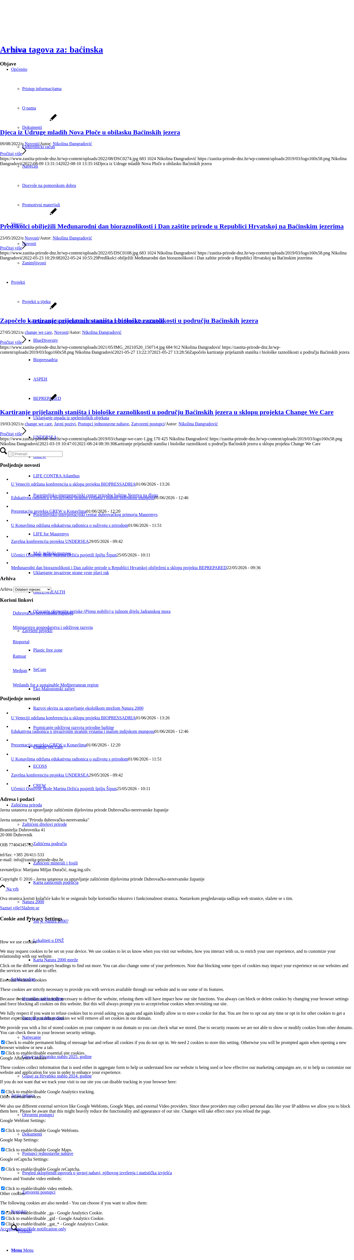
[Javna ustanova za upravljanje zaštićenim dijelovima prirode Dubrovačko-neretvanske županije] (41, 26)
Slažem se (30, 907)
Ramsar (13, 656)
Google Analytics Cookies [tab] (23, 1058)
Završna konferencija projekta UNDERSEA (50, 541)
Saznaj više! (11, 907)
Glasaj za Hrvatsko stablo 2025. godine (57, 1056)
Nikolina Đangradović (72, 143)
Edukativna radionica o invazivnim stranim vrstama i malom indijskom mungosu (83, 497)
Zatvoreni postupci (148, 423)
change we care (38, 332)
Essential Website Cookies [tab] (23, 980)
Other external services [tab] (20, 1096)
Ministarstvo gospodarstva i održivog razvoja (46, 627)
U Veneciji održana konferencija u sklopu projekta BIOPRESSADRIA (73, 484)
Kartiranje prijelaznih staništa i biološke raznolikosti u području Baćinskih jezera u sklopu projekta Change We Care (167, 412)
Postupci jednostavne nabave (103, 423)
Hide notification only (46, 1229)
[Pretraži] (38, 454)
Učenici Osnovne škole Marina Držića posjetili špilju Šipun (64, 555)
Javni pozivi (65, 423)
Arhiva (6, 589)
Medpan (13, 670)
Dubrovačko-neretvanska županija (36, 613)
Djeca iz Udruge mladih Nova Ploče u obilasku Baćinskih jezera (90, 132)
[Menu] (22, 1250)
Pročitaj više (13, 153)
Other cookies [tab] (12, 1193)
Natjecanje (31, 1037)
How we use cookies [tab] (18, 941)
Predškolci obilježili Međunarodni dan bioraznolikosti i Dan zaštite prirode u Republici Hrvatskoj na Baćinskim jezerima (172, 226)
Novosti (32, 143)
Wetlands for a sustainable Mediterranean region (49, 685)
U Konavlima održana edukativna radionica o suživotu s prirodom (69, 525)
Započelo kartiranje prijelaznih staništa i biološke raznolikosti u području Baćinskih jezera (129, 320)
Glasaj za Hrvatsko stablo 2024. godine (57, 1076)
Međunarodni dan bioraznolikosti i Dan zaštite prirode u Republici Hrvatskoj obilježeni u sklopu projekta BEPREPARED (119, 567)
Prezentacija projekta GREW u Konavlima (49, 511)
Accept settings (13, 1229)
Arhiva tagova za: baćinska (51, 49)
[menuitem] (182, 882)
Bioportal (14, 641)
